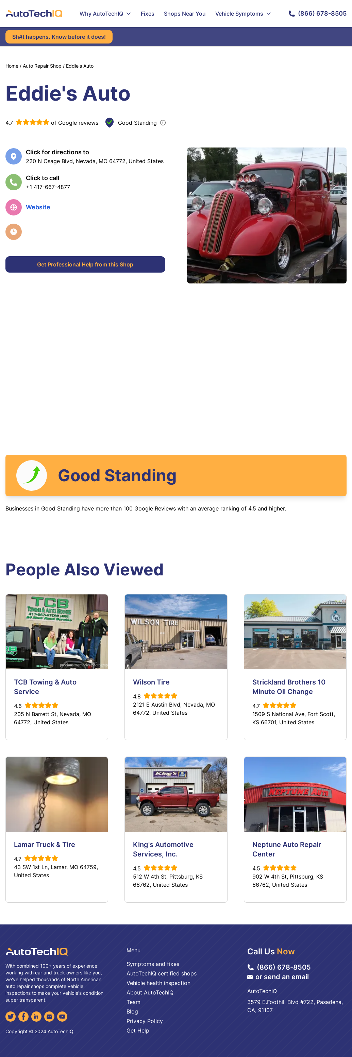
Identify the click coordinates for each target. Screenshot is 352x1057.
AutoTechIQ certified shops (162, 973)
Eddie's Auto (80, 66)
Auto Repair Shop (42, 66)
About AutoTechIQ (150, 992)
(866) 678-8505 (317, 13)
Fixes (147, 13)
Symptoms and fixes (153, 963)
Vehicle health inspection (158, 983)
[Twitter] (10, 1016)
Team (133, 1002)
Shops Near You (185, 13)
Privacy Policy (145, 1021)
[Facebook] (23, 1016)
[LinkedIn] (36, 1016)
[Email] (49, 1016)
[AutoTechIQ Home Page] (34, 13)
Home (11, 66)
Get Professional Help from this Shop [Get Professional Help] (85, 264)
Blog (132, 1011)
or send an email (278, 977)
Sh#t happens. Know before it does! (59, 36)
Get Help (138, 1030)
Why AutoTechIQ (105, 13)
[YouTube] (62, 1016)
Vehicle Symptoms (243, 13)
